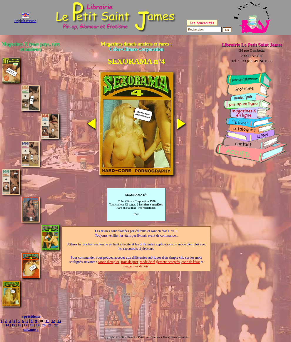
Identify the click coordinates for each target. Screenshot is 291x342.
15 (13, 325)
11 (47, 321)
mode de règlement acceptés (160, 262)
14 (7, 325)
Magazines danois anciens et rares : (136, 46)
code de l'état (190, 262)
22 (56, 325)
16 (19, 325)
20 (44, 325)
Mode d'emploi (108, 262)
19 (37, 325)
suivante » (31, 330)
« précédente (30, 316)
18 (32, 325)
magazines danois (135, 266)
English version (25, 21)
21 (50, 325)
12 (53, 321)
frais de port (129, 262)
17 (25, 325)
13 (59, 321)
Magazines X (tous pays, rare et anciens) (31, 46)
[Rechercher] (204, 29)
